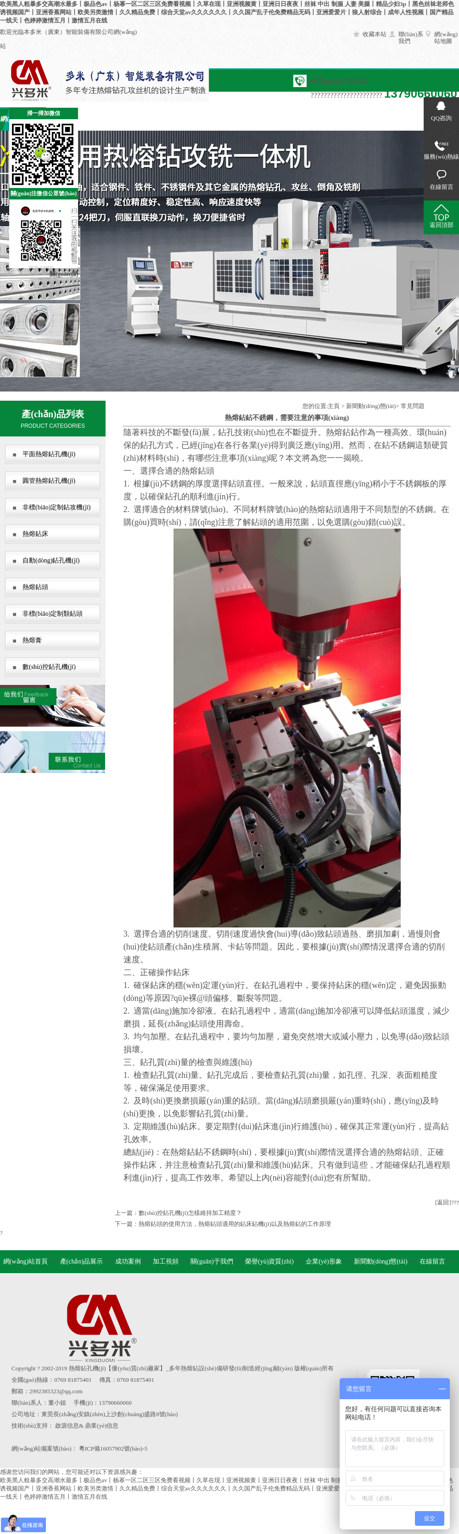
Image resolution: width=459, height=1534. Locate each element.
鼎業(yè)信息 (101, 1425)
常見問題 (413, 406)
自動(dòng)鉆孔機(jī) (50, 560)
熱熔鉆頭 (35, 587)
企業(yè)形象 (298, 119)
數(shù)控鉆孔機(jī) (49, 666)
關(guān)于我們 (207, 119)
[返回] (443, 1202)
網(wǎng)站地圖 (446, 37)
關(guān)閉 (64, 273)
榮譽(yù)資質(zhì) (269, 1261)
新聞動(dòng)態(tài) (371, 406)
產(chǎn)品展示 (81, 1261)
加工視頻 (161, 119)
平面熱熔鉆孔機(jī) (48, 454)
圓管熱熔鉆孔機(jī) (48, 480)
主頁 (334, 406)
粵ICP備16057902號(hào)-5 (113, 1448)
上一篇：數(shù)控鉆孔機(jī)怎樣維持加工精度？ (178, 1212)
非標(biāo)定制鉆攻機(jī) (56, 507)
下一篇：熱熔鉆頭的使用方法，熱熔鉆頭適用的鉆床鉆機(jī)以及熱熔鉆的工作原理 (223, 1223)
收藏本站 (374, 34)
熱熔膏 (32, 640)
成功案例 (115, 119)
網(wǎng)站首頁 (25, 1261)
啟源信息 (67, 1425)
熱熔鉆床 (35, 533)
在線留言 (390, 119)
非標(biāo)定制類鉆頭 (52, 613)
